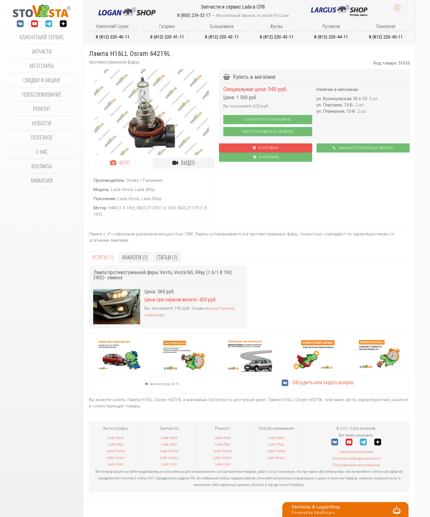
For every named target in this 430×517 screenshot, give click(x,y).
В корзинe (266, 157)
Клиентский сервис (41, 37)
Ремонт (41, 109)
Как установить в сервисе (267, 131)
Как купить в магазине (267, 119)
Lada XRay (116, 444)
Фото (120, 163)
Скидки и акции (41, 80)
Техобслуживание (41, 94)
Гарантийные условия (356, 452)
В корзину (265, 148)
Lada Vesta (116, 438)
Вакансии (42, 180)
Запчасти (41, 51)
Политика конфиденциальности (356, 458)
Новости (41, 123)
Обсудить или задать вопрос (318, 382)
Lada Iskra (115, 464)
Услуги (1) (103, 257)
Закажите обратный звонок (363, 148)
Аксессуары (42, 66)
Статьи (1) (167, 257)
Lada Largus (115, 458)
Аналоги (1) (135, 257)
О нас (42, 152)
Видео (183, 163)
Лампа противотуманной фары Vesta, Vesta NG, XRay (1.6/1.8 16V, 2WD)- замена (162, 274)
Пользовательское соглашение (356, 465)
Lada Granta (115, 451)
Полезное (41, 137)
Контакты (41, 166)
